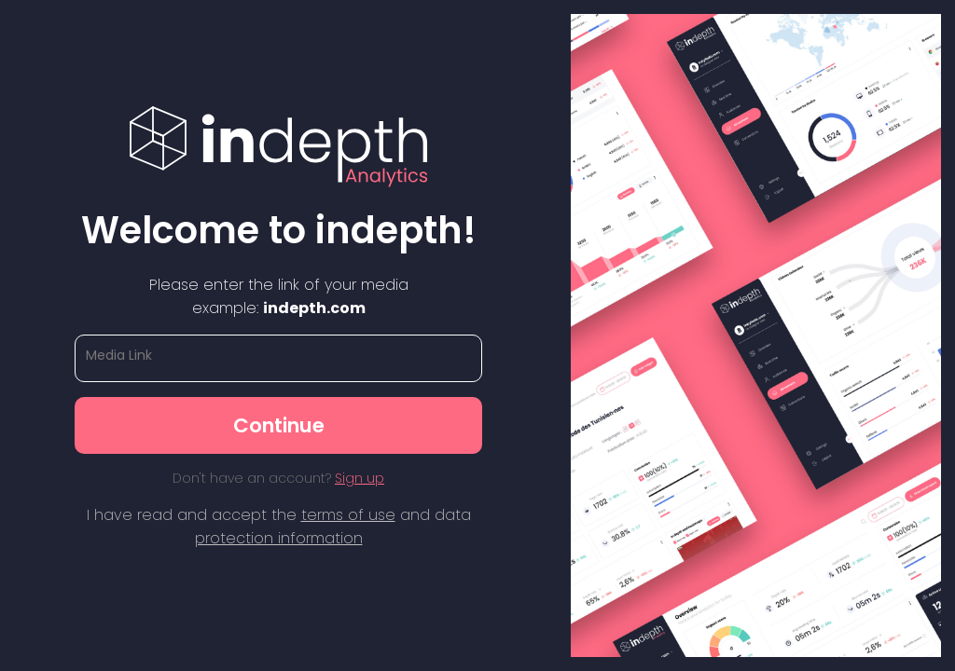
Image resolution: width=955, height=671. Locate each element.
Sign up (359, 478)
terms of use (348, 515)
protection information (279, 538)
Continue (279, 425)
